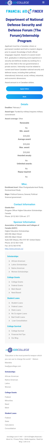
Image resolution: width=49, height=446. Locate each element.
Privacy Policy (18, 439)
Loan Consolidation (17, 321)
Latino (7, 383)
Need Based (14, 293)
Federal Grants (15, 285)
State (7, 421)
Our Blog (12, 338)
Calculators (9, 425)
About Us (9, 439)
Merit (7, 408)
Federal (8, 397)
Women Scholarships (17, 272)
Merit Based (14, 289)
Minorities (9, 401)
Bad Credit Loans (16, 317)
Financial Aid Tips (16, 334)
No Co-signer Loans (17, 314)
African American (16, 261)
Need (7, 404)
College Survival (15, 331)
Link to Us (26, 442)
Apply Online (24, 89)
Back (24, 97)
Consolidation (10, 428)
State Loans (14, 310)
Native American (15, 268)
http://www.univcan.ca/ (14, 249)
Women (8, 387)
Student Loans (15, 303)
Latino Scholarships (17, 265)
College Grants (15, 282)
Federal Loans (15, 306)
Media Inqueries (29, 439)
